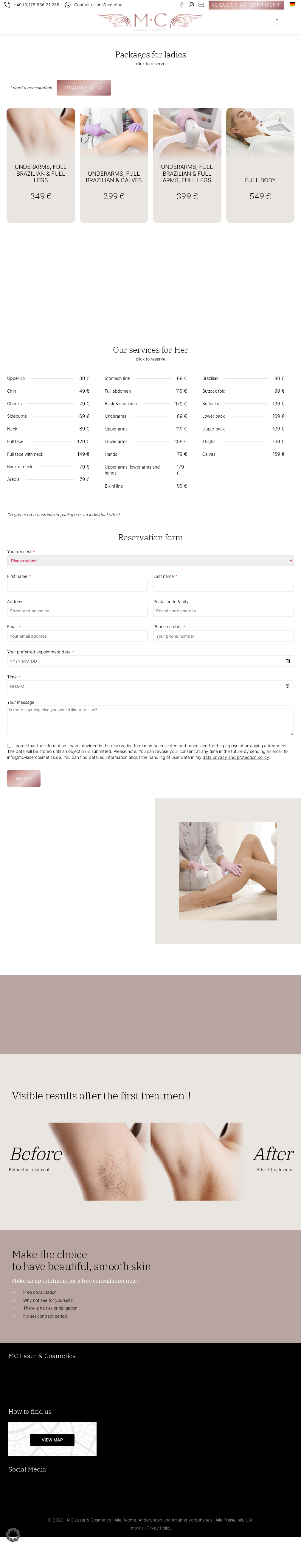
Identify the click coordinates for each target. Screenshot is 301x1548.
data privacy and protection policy (236, 768)
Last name (165, 588)
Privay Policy (159, 1539)
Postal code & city (171, 613)
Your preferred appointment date (40, 663)
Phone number (169, 638)
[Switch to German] (292, 4)
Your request (21, 563)
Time (13, 688)
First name (19, 588)
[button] (277, 22)
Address (15, 613)
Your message (20, 713)
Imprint (136, 1539)
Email (14, 638)
